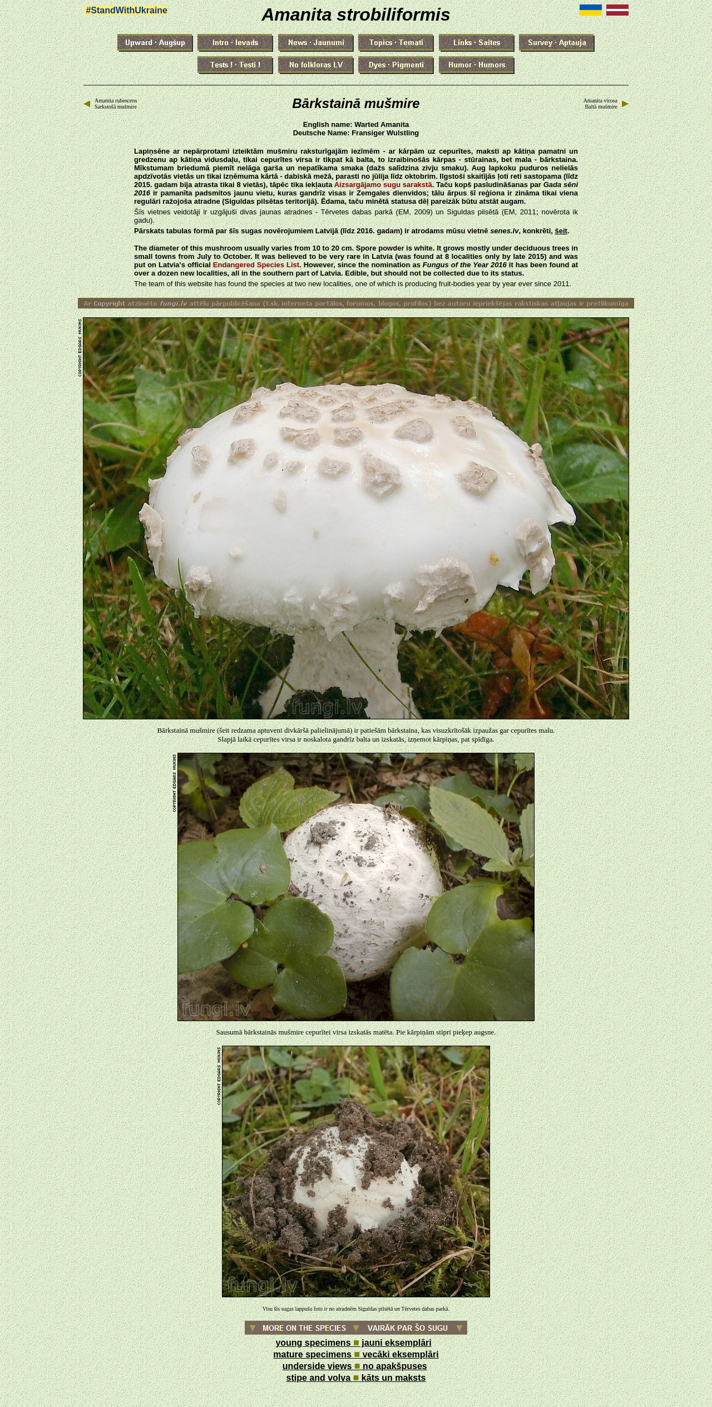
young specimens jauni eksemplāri (353, 1342)
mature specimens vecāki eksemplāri (355, 1354)
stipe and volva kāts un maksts (356, 1378)
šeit (561, 231)
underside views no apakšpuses (355, 1366)
